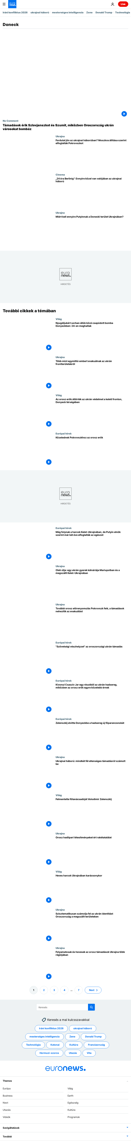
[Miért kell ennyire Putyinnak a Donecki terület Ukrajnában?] (92, 230)
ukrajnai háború (40, 12)
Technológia (122, 12)
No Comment (10, 120)
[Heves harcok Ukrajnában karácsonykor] (92, 889)
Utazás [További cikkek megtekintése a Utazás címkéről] (73, 1053)
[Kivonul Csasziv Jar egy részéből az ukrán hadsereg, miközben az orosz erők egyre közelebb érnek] (92, 698)
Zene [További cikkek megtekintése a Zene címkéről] (72, 1036)
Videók (6, 1117)
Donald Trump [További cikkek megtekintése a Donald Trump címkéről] (93, 1036)
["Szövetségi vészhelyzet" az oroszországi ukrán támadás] (92, 660)
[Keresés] (65, 1007)
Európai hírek (63, 433)
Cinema (60, 174)
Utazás (7, 1110)
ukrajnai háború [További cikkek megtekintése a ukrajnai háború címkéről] (82, 1028)
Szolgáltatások (11, 1127)
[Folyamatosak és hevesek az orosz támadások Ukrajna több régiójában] (92, 966)
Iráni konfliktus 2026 (15, 12)
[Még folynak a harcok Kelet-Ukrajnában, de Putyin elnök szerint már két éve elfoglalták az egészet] (92, 546)
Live (123, 4)
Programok (74, 1117)
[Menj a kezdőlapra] (12, 4)
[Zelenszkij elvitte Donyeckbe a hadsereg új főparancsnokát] (92, 736)
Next (5, 1102)
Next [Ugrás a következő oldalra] (91, 990)
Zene (89, 12)
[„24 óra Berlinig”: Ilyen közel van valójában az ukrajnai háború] (92, 192)
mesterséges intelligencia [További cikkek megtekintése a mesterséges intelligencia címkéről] (45, 1036)
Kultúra (71, 1110)
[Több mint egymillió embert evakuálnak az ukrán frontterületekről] (92, 375)
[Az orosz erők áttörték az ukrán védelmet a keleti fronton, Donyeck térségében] (92, 413)
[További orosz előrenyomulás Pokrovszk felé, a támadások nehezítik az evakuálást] (92, 622)
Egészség (73, 1102)
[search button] (91, 1007)
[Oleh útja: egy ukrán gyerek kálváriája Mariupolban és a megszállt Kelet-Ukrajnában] (92, 584)
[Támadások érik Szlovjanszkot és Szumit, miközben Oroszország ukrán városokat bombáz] (65, 127)
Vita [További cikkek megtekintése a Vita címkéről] (89, 1053)
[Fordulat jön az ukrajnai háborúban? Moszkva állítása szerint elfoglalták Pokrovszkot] (92, 154)
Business (7, 1095)
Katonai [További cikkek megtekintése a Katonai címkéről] (55, 1044)
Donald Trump (104, 12)
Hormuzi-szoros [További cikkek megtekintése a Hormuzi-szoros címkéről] (49, 1053)
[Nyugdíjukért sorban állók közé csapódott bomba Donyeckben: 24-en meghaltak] (92, 337)
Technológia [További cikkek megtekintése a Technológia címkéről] (33, 1044)
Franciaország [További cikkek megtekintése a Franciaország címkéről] (96, 1044)
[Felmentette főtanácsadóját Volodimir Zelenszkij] (92, 813)
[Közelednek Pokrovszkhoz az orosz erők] (92, 451)
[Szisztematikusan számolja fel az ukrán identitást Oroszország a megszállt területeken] (92, 927)
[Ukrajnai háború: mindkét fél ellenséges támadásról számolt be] (92, 775)
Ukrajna (60, 136)
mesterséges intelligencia (67, 12)
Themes (7, 1080)
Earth (70, 1095)
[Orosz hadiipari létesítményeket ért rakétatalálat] (92, 851)
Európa (7, 1088)
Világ (59, 319)
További (7, 1136)
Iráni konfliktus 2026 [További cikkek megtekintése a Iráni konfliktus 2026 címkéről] (51, 1028)
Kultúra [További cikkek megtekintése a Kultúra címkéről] (73, 1044)
